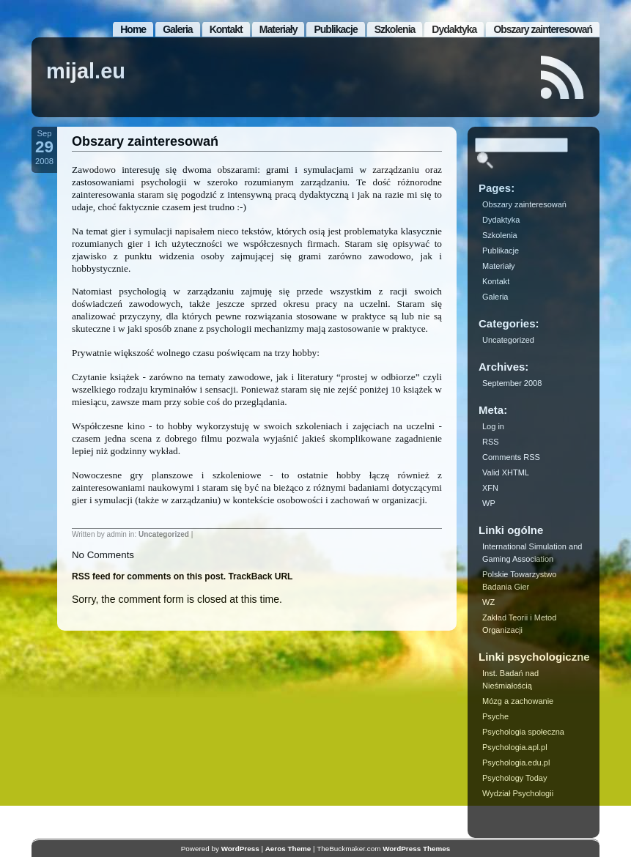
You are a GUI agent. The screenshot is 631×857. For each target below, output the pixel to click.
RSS (490, 441)
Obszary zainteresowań (542, 29)
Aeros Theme (288, 849)
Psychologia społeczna (523, 731)
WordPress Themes (416, 849)
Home (133, 29)
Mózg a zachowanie (517, 701)
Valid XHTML (505, 472)
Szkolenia (395, 29)
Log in (493, 426)
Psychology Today (514, 777)
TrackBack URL (260, 576)
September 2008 (512, 383)
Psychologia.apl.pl (514, 747)
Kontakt (226, 29)
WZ (488, 602)
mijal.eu (85, 71)
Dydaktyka (454, 29)
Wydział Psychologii (517, 793)
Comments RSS (511, 457)
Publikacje (335, 29)
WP (488, 503)
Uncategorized (164, 534)
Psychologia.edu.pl (516, 762)
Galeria (177, 29)
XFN (490, 487)
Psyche (495, 716)
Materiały (278, 29)
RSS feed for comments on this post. (149, 576)
